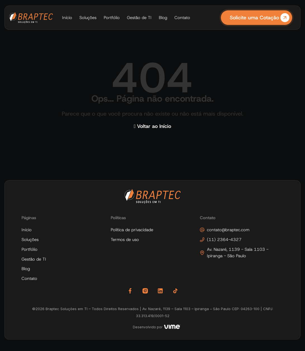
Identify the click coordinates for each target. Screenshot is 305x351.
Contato (182, 17)
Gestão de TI (139, 17)
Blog (163, 17)
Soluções (87, 17)
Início (67, 17)
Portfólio (112, 17)
